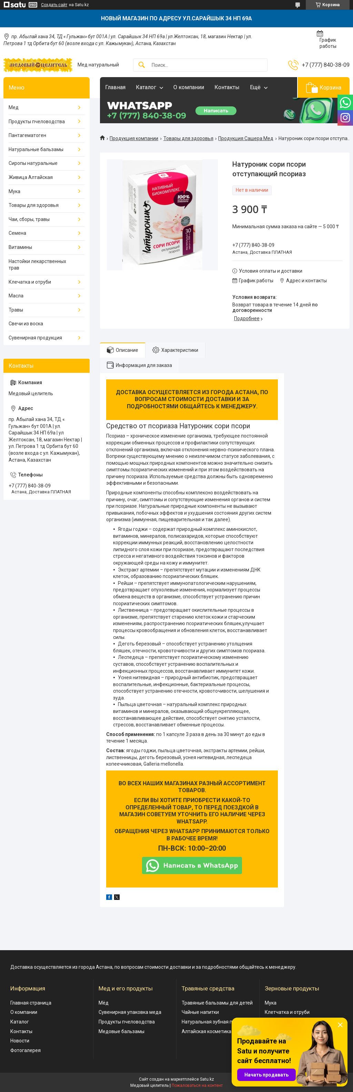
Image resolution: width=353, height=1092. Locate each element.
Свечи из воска (26, 323)
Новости (19, 1040)
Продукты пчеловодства (37, 121)
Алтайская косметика (206, 1031)
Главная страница (30, 1003)
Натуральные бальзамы (36, 149)
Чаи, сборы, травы (29, 219)
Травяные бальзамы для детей (217, 1003)
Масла (16, 295)
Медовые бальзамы (121, 1031)
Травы (16, 310)
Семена (17, 233)
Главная (115, 87)
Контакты (227, 87)
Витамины (20, 247)
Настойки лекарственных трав (37, 265)
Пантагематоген (27, 135)
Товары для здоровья (188, 138)
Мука (14, 191)
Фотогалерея (25, 1050)
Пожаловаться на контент (197, 1085)
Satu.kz (207, 1079)
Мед (14, 107)
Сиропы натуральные (33, 163)
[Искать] (142, 65)
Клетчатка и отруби (287, 1012)
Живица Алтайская (31, 177)
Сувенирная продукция (35, 337)
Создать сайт (54, 4)
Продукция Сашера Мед (245, 138)
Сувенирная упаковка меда (130, 1012)
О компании (188, 87)
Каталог (146, 87)
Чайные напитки (200, 1012)
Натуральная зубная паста (212, 1022)
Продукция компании (134, 138)
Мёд (104, 1003)
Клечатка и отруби (30, 282)
